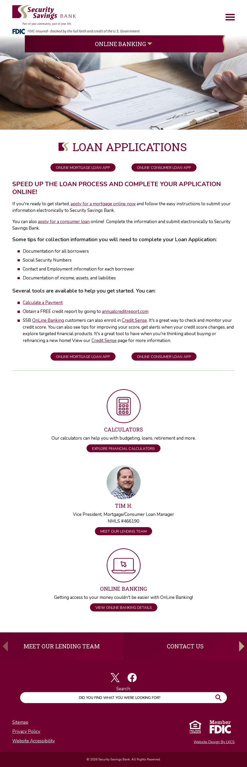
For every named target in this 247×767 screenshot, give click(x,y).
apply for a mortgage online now (103, 204)
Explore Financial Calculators (123, 448)
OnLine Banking (48, 320)
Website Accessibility (33, 741)
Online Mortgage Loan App (83, 167)
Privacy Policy (26, 732)
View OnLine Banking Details (123, 607)
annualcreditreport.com (125, 311)
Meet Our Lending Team (123, 531)
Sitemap (20, 722)
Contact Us (185, 646)
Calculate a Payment (43, 303)
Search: (123, 689)
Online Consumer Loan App (164, 167)
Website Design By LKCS (214, 742)
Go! (218, 698)
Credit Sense (134, 320)
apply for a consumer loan (64, 222)
